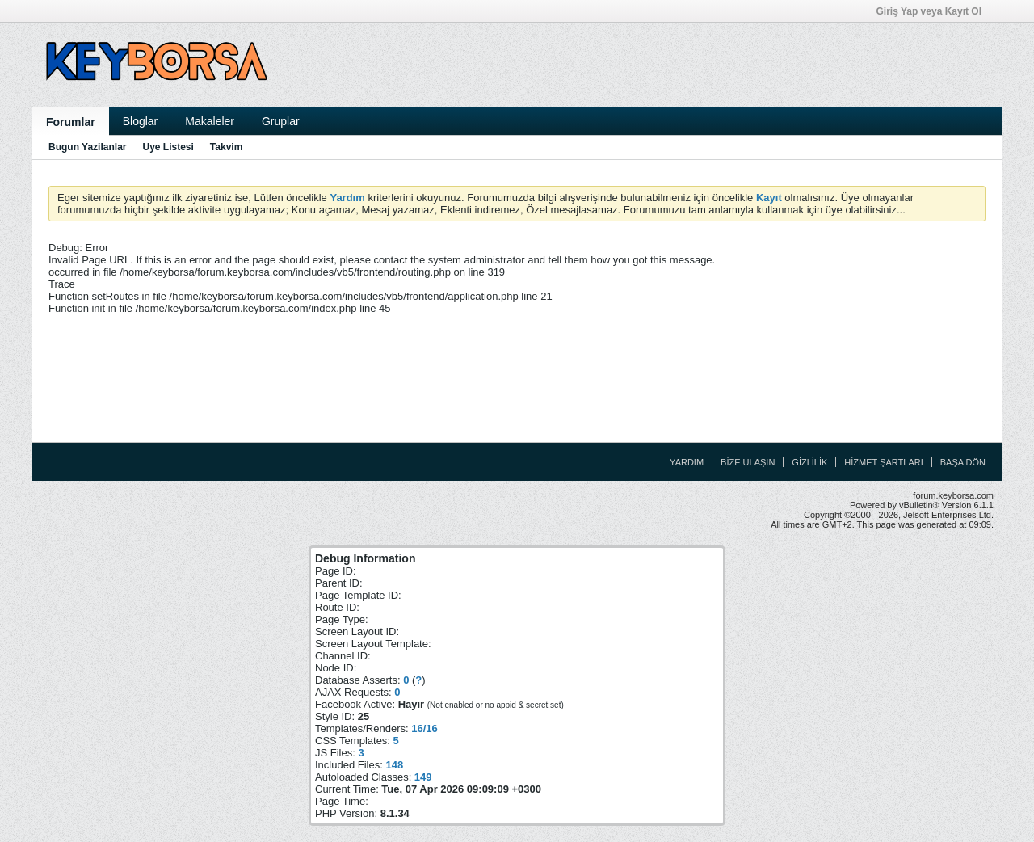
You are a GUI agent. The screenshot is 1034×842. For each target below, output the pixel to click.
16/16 (424, 728)
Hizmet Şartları (883, 462)
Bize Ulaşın (748, 462)
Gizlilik (809, 462)
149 (423, 777)
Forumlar (70, 122)
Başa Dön (963, 462)
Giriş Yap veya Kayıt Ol (934, 11)
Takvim (226, 147)
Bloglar (140, 121)
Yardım (687, 462)
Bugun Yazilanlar (87, 147)
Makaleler (209, 121)
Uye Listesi (167, 147)
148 (394, 765)
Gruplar (281, 121)
